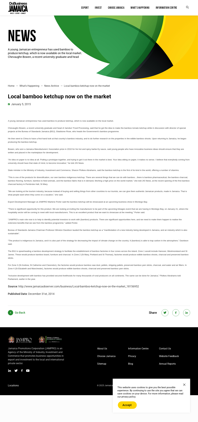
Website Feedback (169, 356)
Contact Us (165, 348)
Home (11, 85)
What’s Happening (29, 85)
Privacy (132, 356)
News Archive (51, 85)
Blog (130, 363)
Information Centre (138, 348)
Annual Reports (167, 363)
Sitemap (101, 363)
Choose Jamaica (106, 356)
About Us (102, 348)
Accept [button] (127, 405)
